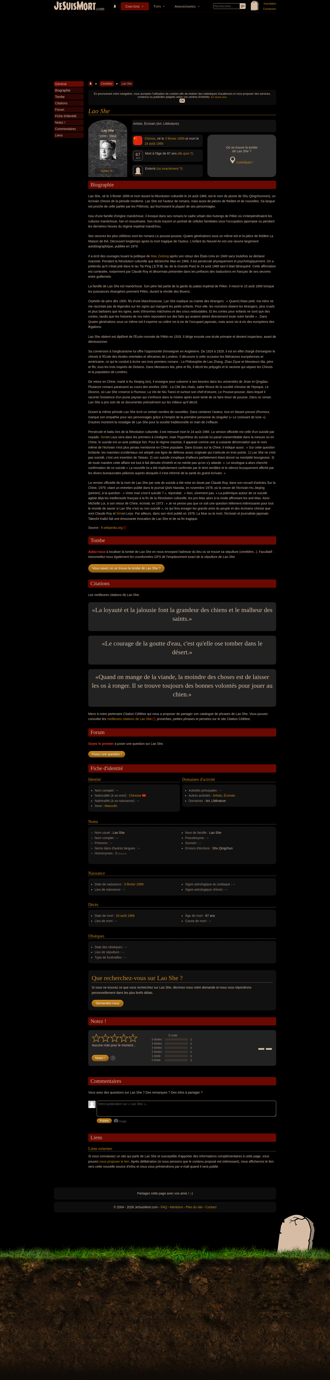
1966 (159, 143)
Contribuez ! (244, 162)
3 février (171, 138)
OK (182, 100)
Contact (210, 1207)
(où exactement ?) (169, 168)
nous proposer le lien (114, 1161)
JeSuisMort (75, 6)
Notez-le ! (108, 171)
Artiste (217, 795)
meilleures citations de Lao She (129, 719)
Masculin (111, 806)
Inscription (270, 3)
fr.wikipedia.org (111, 527)
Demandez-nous (107, 1003)
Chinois (150, 138)
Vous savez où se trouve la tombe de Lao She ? (126, 568)
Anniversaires (185, 6)
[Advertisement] (165, 47)
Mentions (176, 1207)
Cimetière (132, 6)
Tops (157, 6)
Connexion (269, 9)
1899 (180, 138)
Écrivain (229, 795)
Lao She (126, 83)
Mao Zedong (160, 256)
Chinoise (135, 795)
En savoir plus (219, 97)
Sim (103, 437)
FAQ (164, 1207)
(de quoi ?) (185, 153)
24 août (150, 143)
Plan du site (194, 1207)
